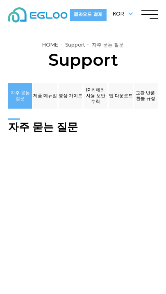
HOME (50, 45)
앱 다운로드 (121, 95)
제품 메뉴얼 (45, 95)
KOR (118, 14)
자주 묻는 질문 (20, 95)
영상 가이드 (70, 95)
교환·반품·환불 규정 (146, 95)
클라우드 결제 (88, 15)
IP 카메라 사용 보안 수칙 (95, 95)
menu (149, 12)
